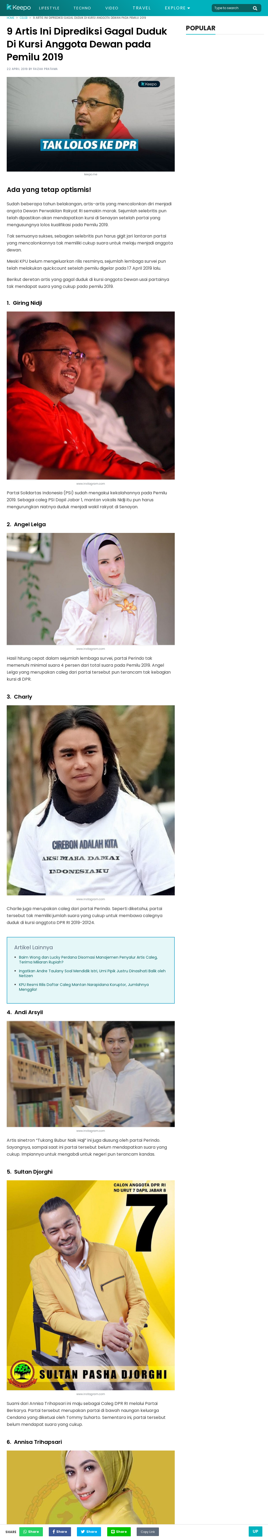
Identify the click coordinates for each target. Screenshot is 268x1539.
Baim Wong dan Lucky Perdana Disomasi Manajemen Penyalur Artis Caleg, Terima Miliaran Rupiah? (88, 960)
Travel (149, 8)
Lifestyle (50, 8)
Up (255, 1531)
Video (118, 8)
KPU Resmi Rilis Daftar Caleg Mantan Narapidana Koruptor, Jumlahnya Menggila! (84, 987)
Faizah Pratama (45, 69)
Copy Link (173, 1530)
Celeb (23, 18)
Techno (86, 8)
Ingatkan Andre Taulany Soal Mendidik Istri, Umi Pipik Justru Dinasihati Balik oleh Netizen (92, 973)
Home (10, 18)
